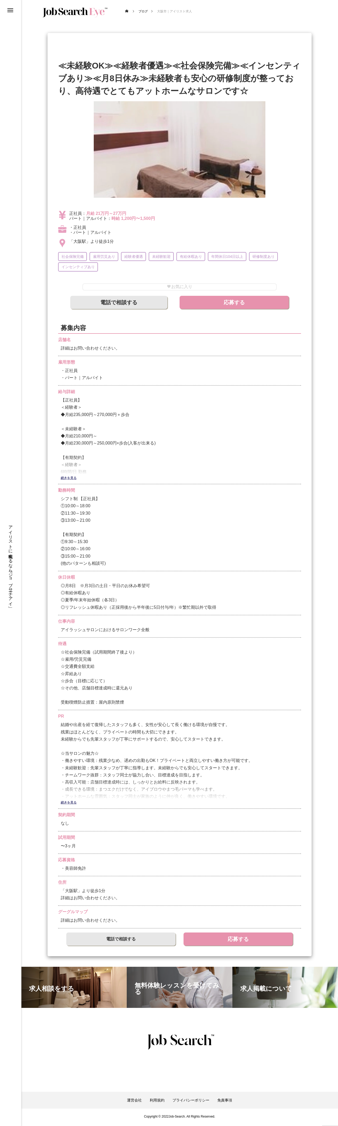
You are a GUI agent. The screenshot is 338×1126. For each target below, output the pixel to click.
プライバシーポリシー (190, 1102)
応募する (234, 304)
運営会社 (134, 1102)
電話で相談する (118, 304)
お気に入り (179, 287)
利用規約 (157, 1102)
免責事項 (224, 1102)
